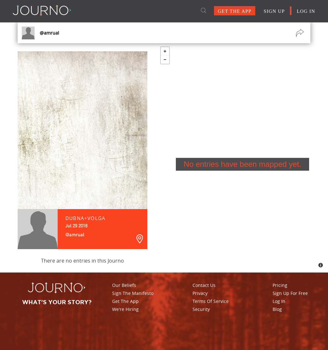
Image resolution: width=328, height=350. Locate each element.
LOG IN (306, 11)
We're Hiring (125, 309)
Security (201, 309)
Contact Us (204, 285)
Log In (279, 301)
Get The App (125, 301)
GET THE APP (234, 11)
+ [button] (165, 51)
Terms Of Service (211, 301)
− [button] (165, 59)
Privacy (200, 293)
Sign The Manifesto (132, 293)
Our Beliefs (124, 285)
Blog (277, 309)
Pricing (280, 285)
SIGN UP (274, 11)
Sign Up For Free (290, 293)
